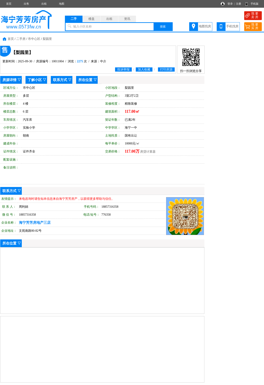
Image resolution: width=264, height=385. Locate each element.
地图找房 (205, 26)
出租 (44, 3)
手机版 (254, 3)
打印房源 (166, 69)
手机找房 (232, 26)
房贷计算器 (148, 151)
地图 (61, 3)
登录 (230, 3)
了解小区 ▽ (37, 80)
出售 (26, 3)
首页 (8, 3)
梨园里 (47, 39)
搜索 (163, 26)
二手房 (21, 39)
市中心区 (34, 39)
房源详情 (9, 80)
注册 (238, 3)
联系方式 (60, 80)
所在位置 (85, 80)
